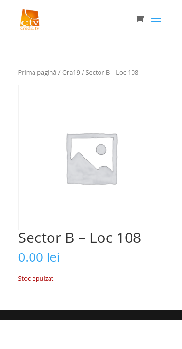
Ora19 (71, 72)
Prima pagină (37, 72)
